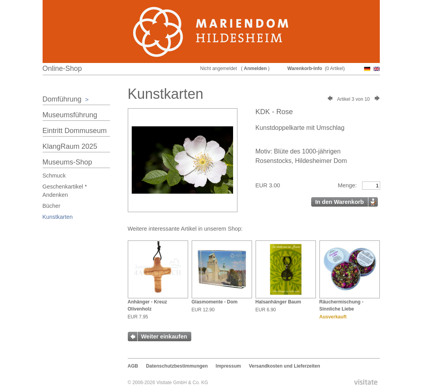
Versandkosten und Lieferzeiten (284, 366)
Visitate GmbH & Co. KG (182, 382)
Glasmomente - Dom (215, 302)
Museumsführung (70, 115)
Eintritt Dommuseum (75, 131)
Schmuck (54, 175)
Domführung (66, 99)
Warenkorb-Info (305, 68)
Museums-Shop (67, 162)
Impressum (228, 366)
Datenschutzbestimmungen (177, 366)
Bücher (52, 206)
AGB (133, 366)
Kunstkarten (58, 217)
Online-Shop (62, 68)
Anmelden (255, 68)
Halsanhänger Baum (278, 302)
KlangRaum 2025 (70, 146)
